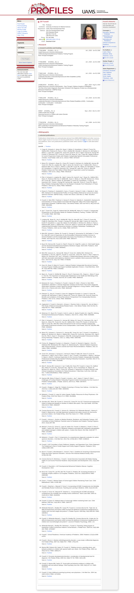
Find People (21, 24)
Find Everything (22, 26)
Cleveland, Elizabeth (109, 70)
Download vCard (50, 41)
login (84, 140)
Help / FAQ (20, 35)
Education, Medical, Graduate (109, 33)
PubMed (49, 160)
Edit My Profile (21, 29)
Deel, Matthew (107, 72)
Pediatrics (106, 44)
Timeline (48, 146)
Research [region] (42, 45)
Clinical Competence (109, 42)
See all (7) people (108, 57)
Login (85, 141)
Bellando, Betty (107, 54)
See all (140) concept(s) (110, 46)
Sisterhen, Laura (108, 55)
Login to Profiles (22, 31)
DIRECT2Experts (22, 33)
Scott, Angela (107, 76)
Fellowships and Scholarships (108, 36)
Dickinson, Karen (108, 63)
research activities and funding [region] (49, 48)
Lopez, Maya (107, 52)
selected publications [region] (46, 135)
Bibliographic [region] (44, 132)
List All (40, 146)
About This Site (22, 27)
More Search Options (25, 62)
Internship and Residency (107, 39)
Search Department (108, 80)
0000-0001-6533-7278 (52, 39)
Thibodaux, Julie (108, 78)
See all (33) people (108, 65)
